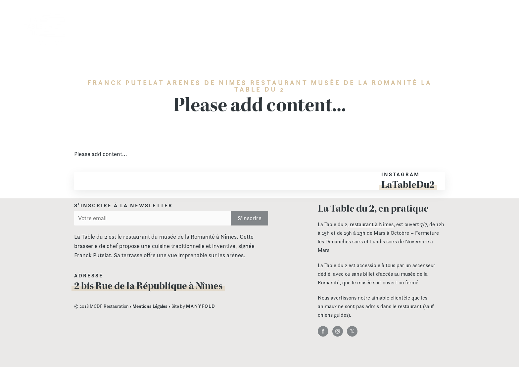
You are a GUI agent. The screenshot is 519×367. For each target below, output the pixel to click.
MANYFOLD (200, 306)
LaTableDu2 (408, 184)
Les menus (307, 25)
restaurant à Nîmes (372, 224)
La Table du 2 (44, 29)
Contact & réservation (469, 25)
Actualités (419, 25)
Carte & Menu (266, 25)
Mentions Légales (149, 306)
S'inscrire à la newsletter (123, 205)
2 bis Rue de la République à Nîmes (148, 285)
